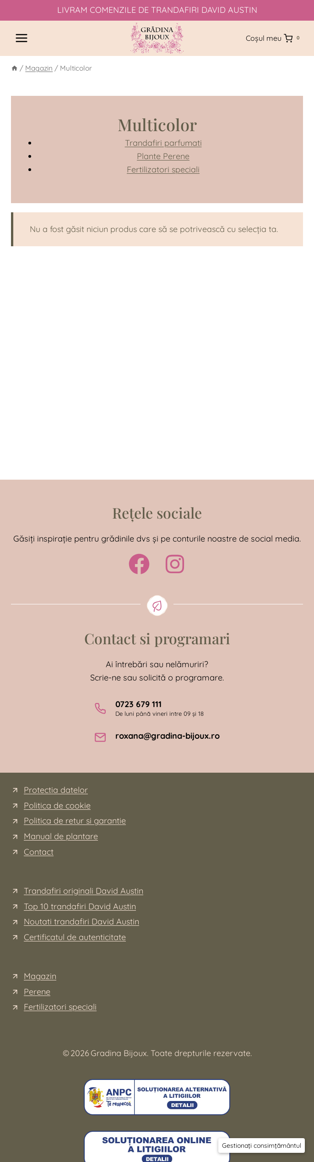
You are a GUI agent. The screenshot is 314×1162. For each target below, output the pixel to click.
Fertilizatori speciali (163, 169)
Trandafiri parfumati (163, 143)
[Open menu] (21, 38)
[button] (261, 1145)
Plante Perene (163, 156)
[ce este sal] (157, 1097)
